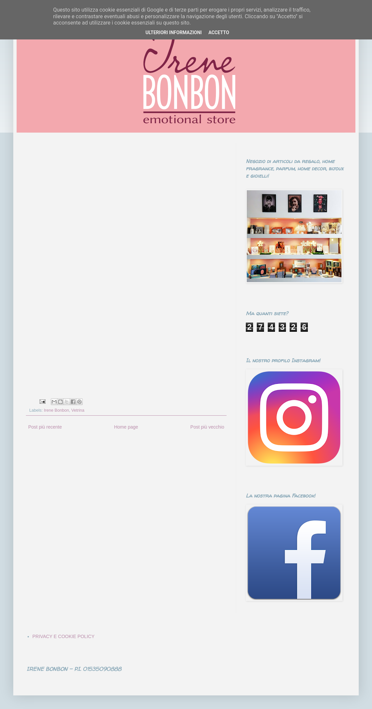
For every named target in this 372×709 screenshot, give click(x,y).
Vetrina (77, 410)
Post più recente (45, 427)
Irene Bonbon (56, 410)
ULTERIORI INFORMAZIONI (173, 32)
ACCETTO (218, 32)
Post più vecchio (207, 427)
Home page (126, 427)
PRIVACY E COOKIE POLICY (64, 636)
